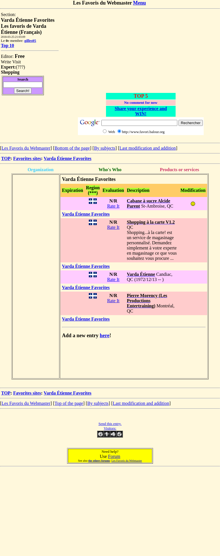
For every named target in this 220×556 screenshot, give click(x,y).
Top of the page (68, 403)
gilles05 (30, 40)
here (104, 335)
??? (20, 67)
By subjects (104, 148)
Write (6, 61)
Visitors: (110, 428)
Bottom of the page (72, 148)
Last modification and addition (147, 148)
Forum (114, 456)
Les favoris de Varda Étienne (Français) (23, 29)
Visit (16, 61)
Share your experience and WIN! (141, 111)
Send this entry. (110, 424)
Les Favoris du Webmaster (25, 148)
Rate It (113, 206)
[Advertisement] (140, 52)
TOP (6, 158)
